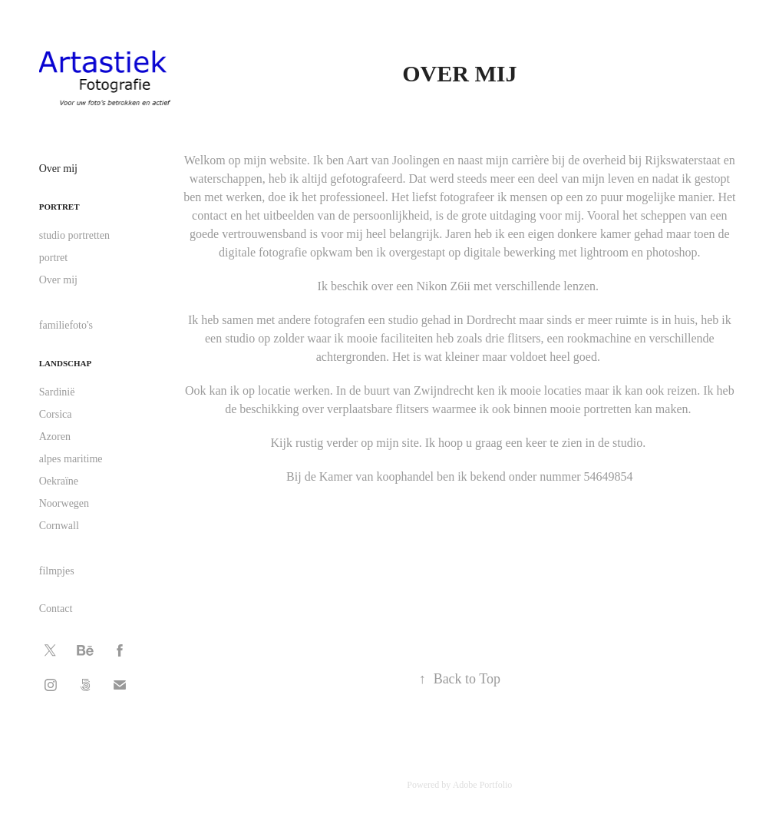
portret (59, 206)
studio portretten (74, 235)
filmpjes (56, 571)
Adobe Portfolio (483, 784)
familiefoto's (66, 325)
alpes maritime (71, 459)
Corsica (55, 414)
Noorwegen (64, 503)
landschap (65, 363)
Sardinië (57, 392)
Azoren (55, 436)
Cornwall (59, 525)
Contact (56, 608)
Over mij (58, 168)
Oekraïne (58, 481)
